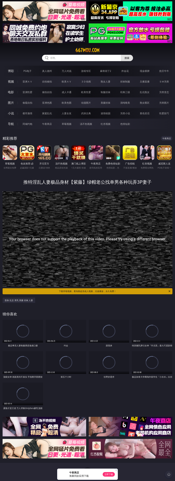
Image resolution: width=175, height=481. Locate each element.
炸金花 (125, 71)
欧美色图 (66, 102)
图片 (11, 103)
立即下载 (108, 474)
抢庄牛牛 (164, 71)
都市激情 (27, 113)
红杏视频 (105, 124)
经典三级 (125, 92)
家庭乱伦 (47, 113)
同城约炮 (27, 124)
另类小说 (125, 113)
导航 (11, 124)
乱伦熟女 (145, 92)
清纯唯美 (125, 102)
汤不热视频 (86, 124)
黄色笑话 (145, 113)
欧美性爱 (86, 92)
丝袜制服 (125, 81)
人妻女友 (66, 113)
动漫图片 (86, 102)
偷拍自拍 (47, 92)
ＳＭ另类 (164, 81)
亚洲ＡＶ (27, 81)
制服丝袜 (105, 92)
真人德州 (47, 71)
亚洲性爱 (27, 92)
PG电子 (28, 71)
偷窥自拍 (27, 102)
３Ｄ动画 (86, 81)
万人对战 (66, 71)
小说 (11, 113)
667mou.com (87, 50)
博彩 (11, 71)
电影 (11, 92)
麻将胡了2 (105, 71)
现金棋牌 (145, 71)
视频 (11, 81)
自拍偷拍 (47, 81)
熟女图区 (145, 102)
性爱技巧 (164, 113)
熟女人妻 (105, 81)
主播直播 (145, 81)
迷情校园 (105, 113)
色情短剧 (125, 124)
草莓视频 (66, 124)
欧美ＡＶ (66, 81)
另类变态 (164, 92)
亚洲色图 (47, 102)
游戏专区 (86, 71)
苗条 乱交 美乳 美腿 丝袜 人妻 (19, 300)
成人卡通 (66, 92)
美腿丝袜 (105, 102)
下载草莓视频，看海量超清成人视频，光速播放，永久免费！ (115, 291)
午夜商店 (47, 124)
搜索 (127, 58)
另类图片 (164, 102)
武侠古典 (86, 113)
